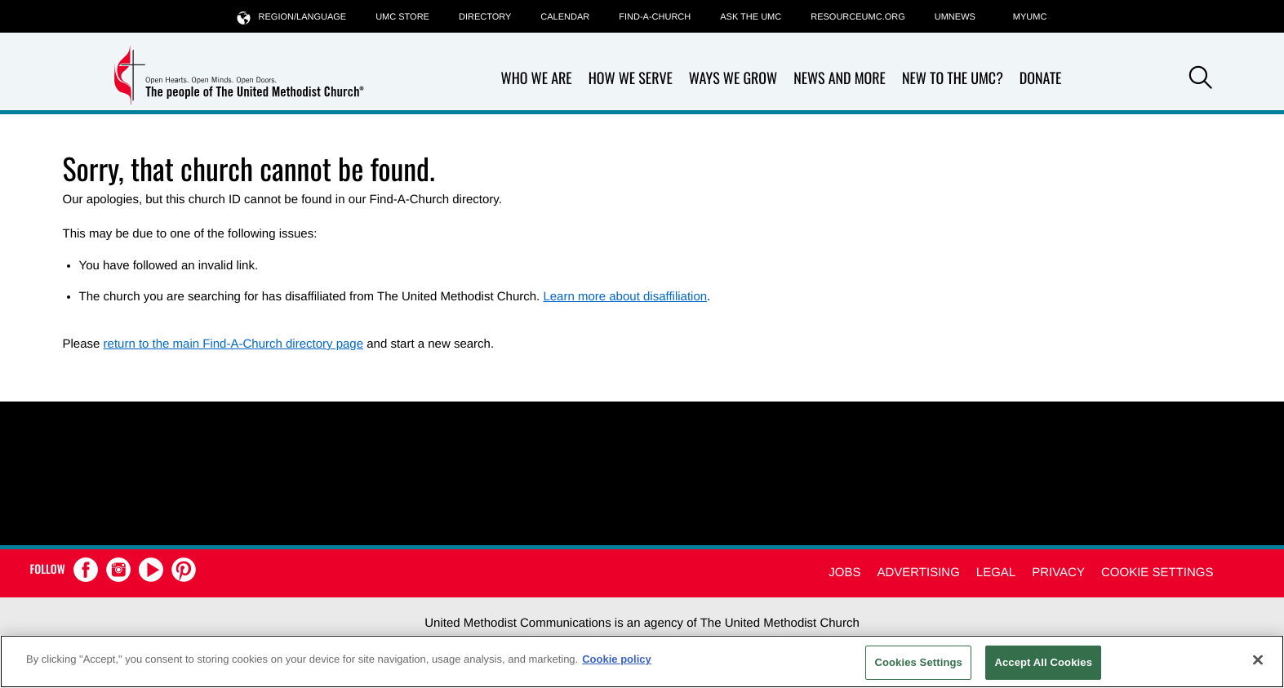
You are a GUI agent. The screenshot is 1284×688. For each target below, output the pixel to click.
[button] (1200, 79)
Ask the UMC (750, 17)
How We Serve (630, 79)
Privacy (1058, 572)
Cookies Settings (918, 662)
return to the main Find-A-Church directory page (233, 344)
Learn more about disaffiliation (625, 297)
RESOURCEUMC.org (858, 17)
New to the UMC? (952, 79)
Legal (995, 572)
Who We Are (536, 79)
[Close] (1258, 659)
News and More (839, 79)
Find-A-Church (655, 17)
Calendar (564, 17)
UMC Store (402, 17)
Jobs (844, 572)
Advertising (918, 572)
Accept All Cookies (1043, 662)
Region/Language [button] (292, 16)
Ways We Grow (733, 79)
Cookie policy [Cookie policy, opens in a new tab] (616, 659)
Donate (1040, 79)
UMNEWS (955, 17)
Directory (485, 17)
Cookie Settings (1157, 572)
